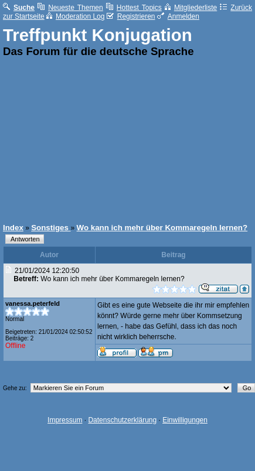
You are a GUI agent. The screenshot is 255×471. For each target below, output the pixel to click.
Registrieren (131, 16)
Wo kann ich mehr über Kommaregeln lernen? (162, 227)
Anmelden (178, 16)
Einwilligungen (185, 420)
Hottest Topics (134, 8)
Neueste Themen (70, 8)
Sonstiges (50, 227)
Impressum (64, 420)
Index (13, 227)
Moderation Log (75, 16)
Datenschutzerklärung (122, 420)
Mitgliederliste (191, 8)
